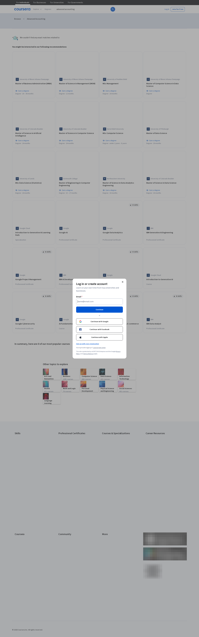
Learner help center (99, 348)
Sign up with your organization (87, 343)
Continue (99, 309)
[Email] (99, 301)
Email (79, 296)
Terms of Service (88, 354)
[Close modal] (122, 282)
